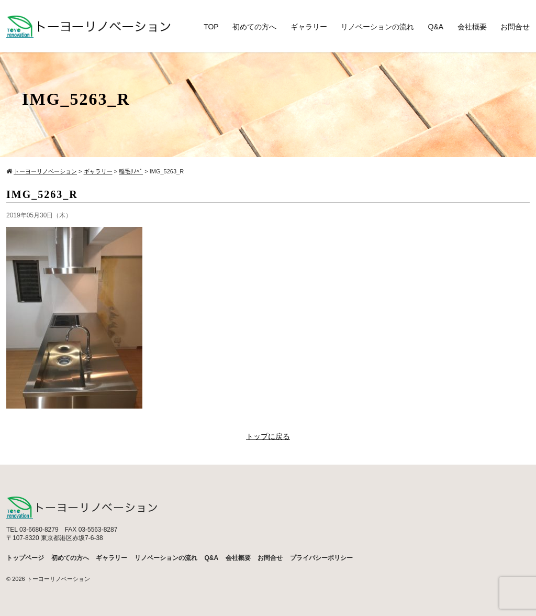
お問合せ (515, 27)
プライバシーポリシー (321, 558)
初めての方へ (254, 27)
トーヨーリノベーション (58, 579)
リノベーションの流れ (377, 27)
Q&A (436, 27)
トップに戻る (268, 437)
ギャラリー (309, 27)
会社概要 (472, 27)
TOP (211, 27)
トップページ (25, 558)
